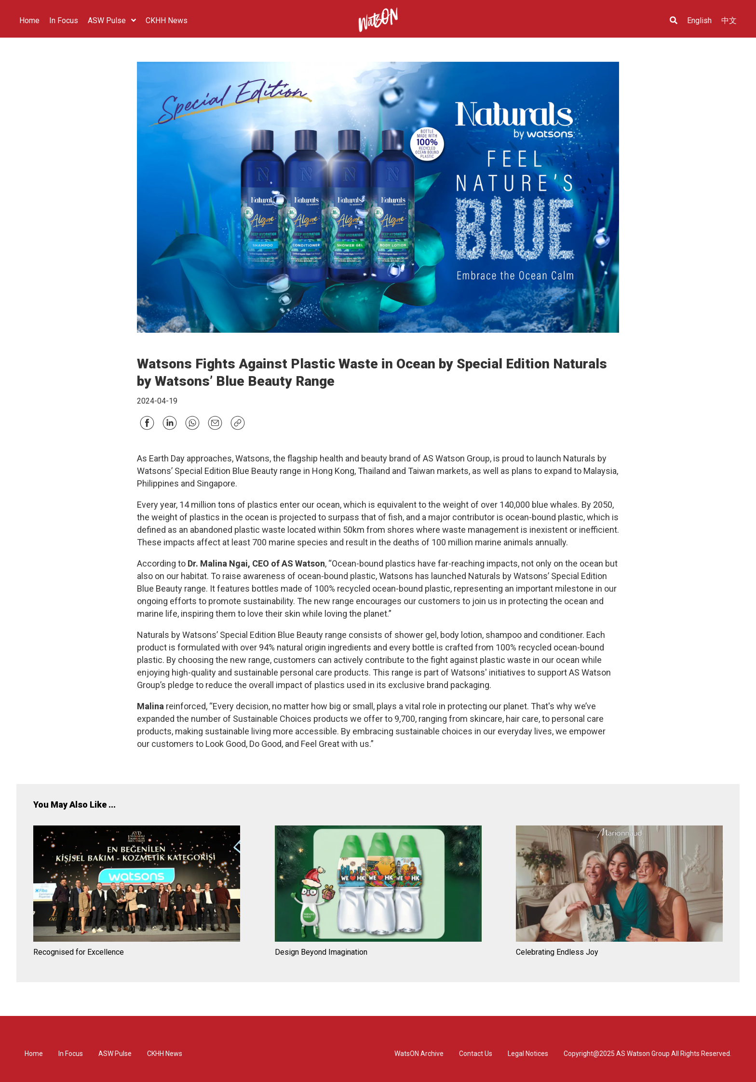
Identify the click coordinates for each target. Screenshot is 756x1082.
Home (34, 1053)
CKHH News (164, 1053)
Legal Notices (528, 1053)
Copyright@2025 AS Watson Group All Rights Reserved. (647, 1053)
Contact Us (475, 1053)
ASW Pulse (115, 1053)
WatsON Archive (419, 1053)
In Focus (70, 1053)
